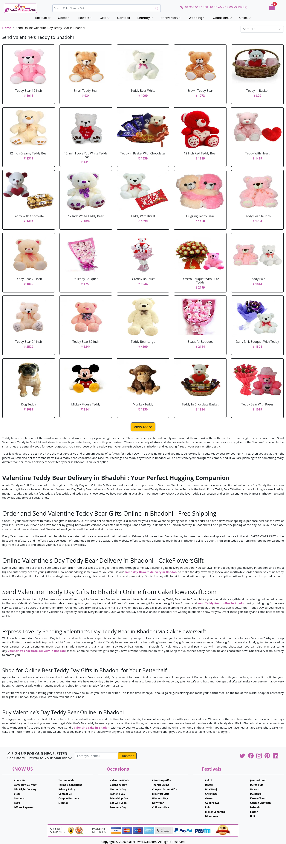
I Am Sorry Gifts (161, 780)
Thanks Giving (160, 784)
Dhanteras (211, 816)
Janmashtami (258, 780)
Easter (254, 811)
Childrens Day (160, 807)
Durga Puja (256, 784)
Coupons (19, 798)
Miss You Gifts (160, 793)
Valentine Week (119, 780)
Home (6, 28)
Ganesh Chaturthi (261, 802)
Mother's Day (118, 789)
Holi (252, 816)
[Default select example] (262, 29)
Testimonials (66, 780)
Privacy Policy (67, 789)
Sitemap (63, 802)
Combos (123, 18)
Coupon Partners (69, 798)
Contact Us (65, 793)
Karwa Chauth (258, 798)
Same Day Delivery (25, 784)
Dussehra (255, 793)
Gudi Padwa (212, 802)
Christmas (211, 793)
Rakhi (208, 780)
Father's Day (117, 793)
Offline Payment (24, 807)
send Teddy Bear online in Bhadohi (222, 603)
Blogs (17, 793)
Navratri (255, 789)
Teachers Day (118, 807)
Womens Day (160, 798)
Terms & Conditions (70, 784)
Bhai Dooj (211, 789)
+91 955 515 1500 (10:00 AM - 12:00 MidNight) (213, 7)
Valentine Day (118, 784)
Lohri (208, 807)
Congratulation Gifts (164, 789)
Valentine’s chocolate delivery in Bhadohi (37, 651)
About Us (19, 780)
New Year (158, 802)
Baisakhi (255, 807)
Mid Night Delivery (25, 789)
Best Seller (43, 18)
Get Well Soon (118, 802)
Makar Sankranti (215, 811)
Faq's (17, 802)
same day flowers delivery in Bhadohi (151, 572)
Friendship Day (119, 798)
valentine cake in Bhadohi (92, 727)
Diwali (209, 784)
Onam (209, 798)
